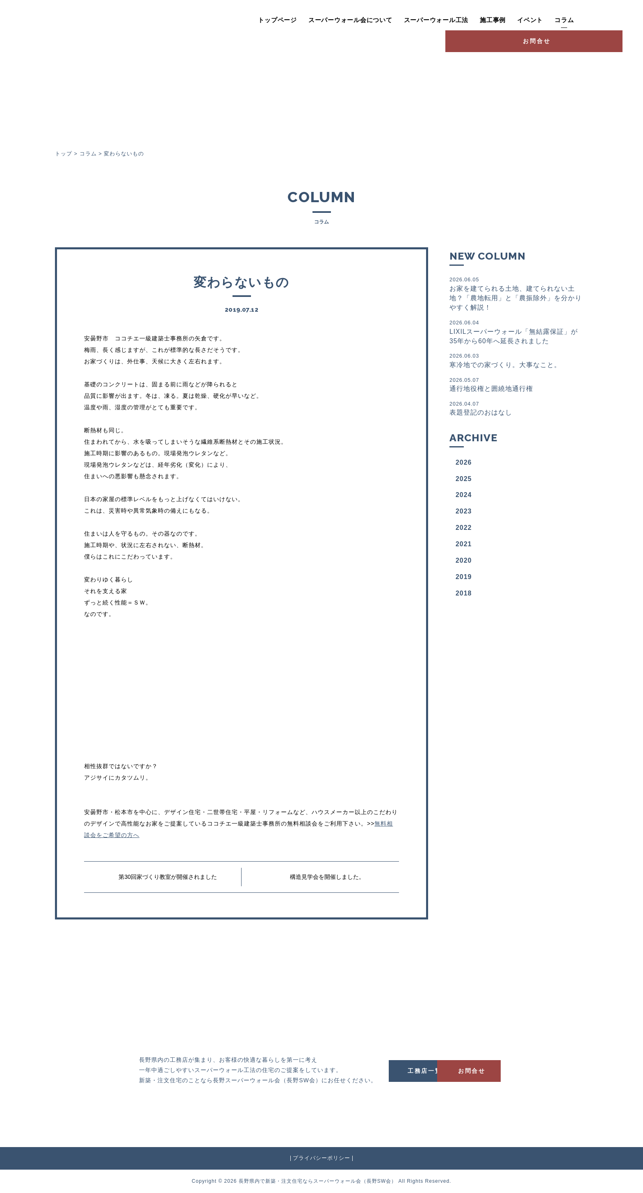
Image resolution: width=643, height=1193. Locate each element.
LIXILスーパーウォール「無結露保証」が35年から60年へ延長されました (515, 333)
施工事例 (452, 20)
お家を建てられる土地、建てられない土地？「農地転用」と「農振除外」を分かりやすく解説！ (515, 294)
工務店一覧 (432, 1070)
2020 (464, 562)
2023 (464, 513)
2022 (464, 530)
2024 (464, 497)
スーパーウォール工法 (395, 20)
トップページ (236, 20)
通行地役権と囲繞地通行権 (515, 386)
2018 (464, 595)
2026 (464, 464)
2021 (464, 546)
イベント (489, 20)
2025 (464, 480)
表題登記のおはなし (515, 410)
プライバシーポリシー (321, 1158)
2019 (464, 579)
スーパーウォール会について (310, 20)
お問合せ (588, 19)
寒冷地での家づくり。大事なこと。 (515, 362)
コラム (523, 20)
